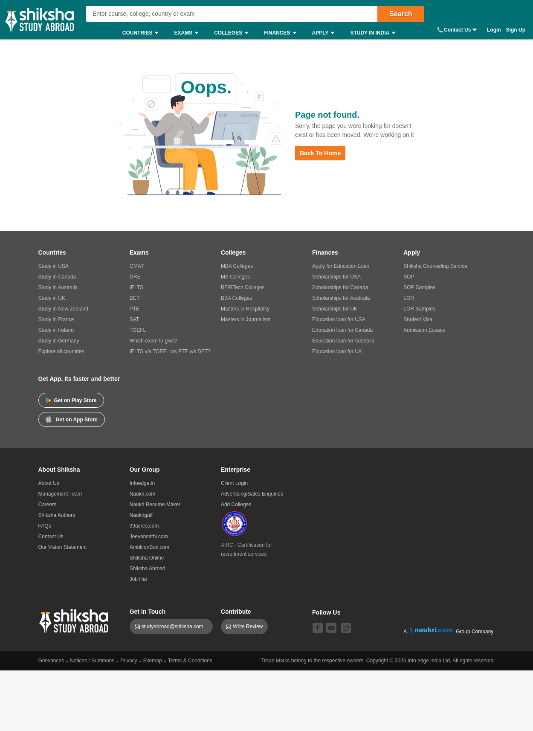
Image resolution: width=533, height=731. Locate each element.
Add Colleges (236, 505)
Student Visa (417, 319)
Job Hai (138, 579)
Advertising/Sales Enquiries (252, 494)
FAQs (44, 526)
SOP (408, 277)
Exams (188, 33)
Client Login (234, 483)
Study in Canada (57, 277)
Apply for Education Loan (340, 266)
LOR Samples (419, 309)
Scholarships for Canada (340, 287)
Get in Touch (148, 611)
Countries (142, 33)
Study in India (375, 33)
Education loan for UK (337, 351)
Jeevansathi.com (149, 537)
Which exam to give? (153, 341)
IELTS (136, 287)
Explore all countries (61, 351)
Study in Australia (58, 287)
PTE (134, 309)
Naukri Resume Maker (155, 505)
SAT (134, 319)
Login (494, 30)
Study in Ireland (56, 330)
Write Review (248, 626)
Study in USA (53, 266)
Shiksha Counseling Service (435, 266)
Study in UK (51, 298)
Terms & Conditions (190, 661)
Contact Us (457, 30)
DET (135, 298)
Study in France (56, 319)
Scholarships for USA (336, 277)
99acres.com (144, 526)
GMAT (137, 266)
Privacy (128, 661)
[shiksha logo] (74, 620)
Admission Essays (424, 330)
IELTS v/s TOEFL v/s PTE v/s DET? (170, 351)
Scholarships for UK (334, 309)
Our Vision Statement (62, 547)
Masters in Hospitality (245, 309)
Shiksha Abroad (147, 568)
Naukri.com (143, 494)
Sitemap (152, 661)
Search (400, 13)
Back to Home (320, 153)
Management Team (60, 494)
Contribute (236, 611)
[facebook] (317, 628)
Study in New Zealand (63, 309)
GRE (135, 277)
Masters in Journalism (246, 319)
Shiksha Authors (56, 515)
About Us (48, 483)
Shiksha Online (147, 558)
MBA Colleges (237, 266)
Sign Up (515, 30)
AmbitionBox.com (149, 547)
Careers (47, 505)
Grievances (51, 661)
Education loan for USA (338, 319)
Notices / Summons (92, 661)
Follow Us (326, 612)
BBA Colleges (236, 298)
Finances (282, 33)
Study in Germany (58, 341)
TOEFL (138, 330)
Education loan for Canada (342, 330)
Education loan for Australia (343, 341)
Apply (325, 33)
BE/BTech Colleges (243, 287)
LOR (408, 298)
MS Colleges (235, 277)
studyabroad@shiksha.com (175, 626)
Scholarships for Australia (341, 298)
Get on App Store (72, 419)
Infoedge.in (142, 483)
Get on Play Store (71, 400)
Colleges (233, 33)
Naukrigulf (141, 515)
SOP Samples (419, 287)
